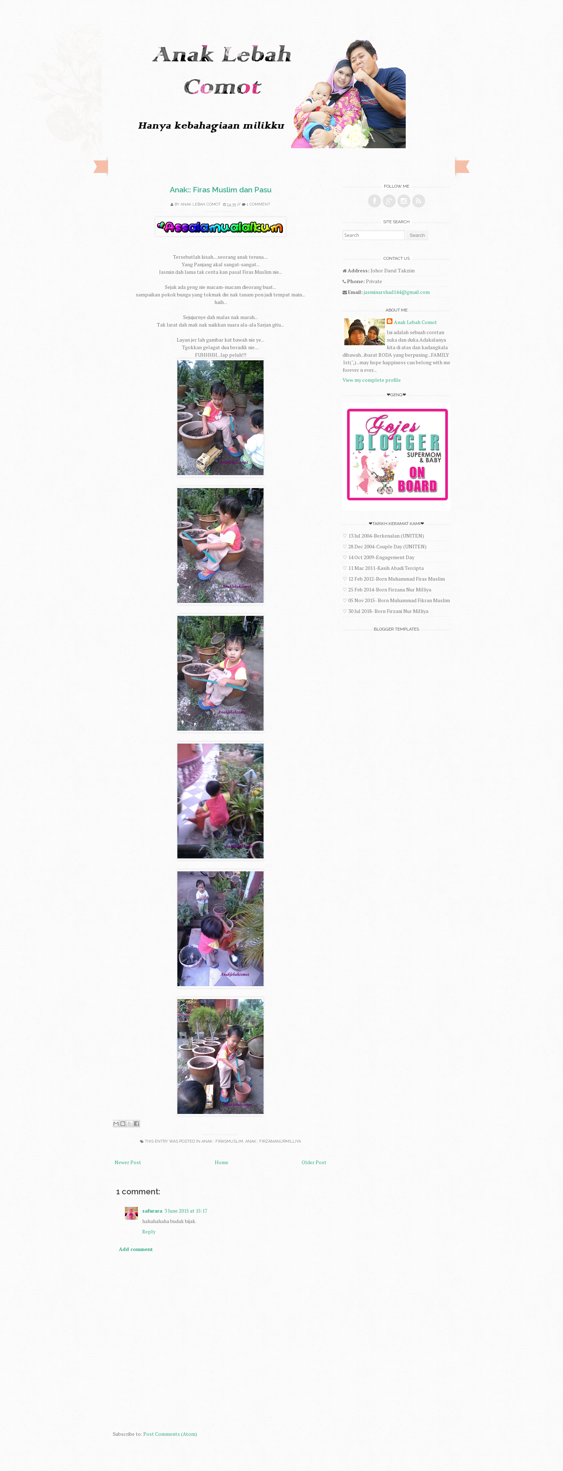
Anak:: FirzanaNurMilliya (273, 1141)
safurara (152, 1210)
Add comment (136, 1249)
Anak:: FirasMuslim (222, 1141)
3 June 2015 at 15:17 (185, 1210)
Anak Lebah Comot (201, 204)
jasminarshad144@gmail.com (397, 292)
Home (221, 1162)
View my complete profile (372, 379)
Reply (148, 1231)
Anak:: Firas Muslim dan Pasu (220, 189)
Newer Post (128, 1162)
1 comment (258, 204)
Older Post (314, 1162)
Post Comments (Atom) (170, 1433)
